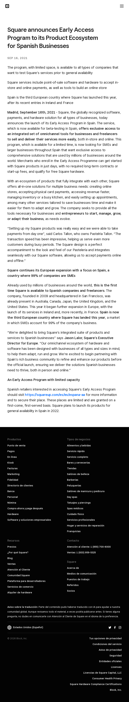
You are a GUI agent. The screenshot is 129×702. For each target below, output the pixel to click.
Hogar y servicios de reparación (85, 525)
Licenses (116, 667)
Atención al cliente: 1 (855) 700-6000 (89, 546)
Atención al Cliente (18, 569)
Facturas (12, 468)
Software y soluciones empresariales (29, 520)
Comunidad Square (18, 575)
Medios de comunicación (81, 573)
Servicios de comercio (20, 586)
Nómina (11, 502)
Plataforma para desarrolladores (26, 581)
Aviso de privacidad (110, 650)
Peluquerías (74, 485)
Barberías (72, 479)
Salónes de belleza (78, 474)
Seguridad (116, 655)
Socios (71, 590)
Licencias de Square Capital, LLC (102, 672)
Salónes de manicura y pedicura (85, 491)
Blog (10, 558)
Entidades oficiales (110, 661)
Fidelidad (12, 479)
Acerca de (73, 568)
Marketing (13, 474)
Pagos (11, 451)
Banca (10, 491)
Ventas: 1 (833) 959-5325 (81, 552)
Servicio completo (77, 457)
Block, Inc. (116, 690)
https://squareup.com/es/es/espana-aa (55, 395)
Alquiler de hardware (19, 592)
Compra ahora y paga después (25, 508)
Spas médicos (75, 508)
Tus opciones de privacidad (105, 638)
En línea (12, 457)
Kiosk (10, 462)
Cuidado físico (75, 514)
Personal (12, 497)
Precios (11, 546)
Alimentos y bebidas (79, 445)
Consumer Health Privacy (107, 678)
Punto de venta (16, 445)
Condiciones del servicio (107, 644)
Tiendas (71, 468)
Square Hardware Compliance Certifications (96, 684)
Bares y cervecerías (78, 462)
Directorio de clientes (20, 485)
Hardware (13, 514)
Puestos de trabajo (78, 579)
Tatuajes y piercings (79, 502)
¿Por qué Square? (17, 552)
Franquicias (74, 531)
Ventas (11, 564)
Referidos (73, 585)
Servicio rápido (76, 451)
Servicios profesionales (81, 520)
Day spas (72, 497)
